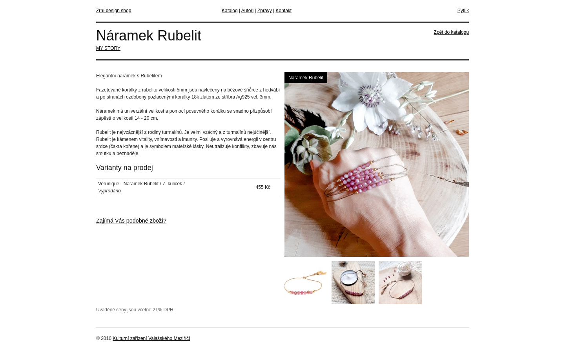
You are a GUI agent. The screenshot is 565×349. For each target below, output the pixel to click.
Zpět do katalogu (451, 32)
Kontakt (283, 10)
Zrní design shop (113, 10)
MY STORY (108, 48)
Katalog (230, 10)
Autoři (247, 10)
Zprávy (264, 10)
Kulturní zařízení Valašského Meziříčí (151, 338)
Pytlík (463, 10)
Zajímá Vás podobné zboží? (131, 220)
